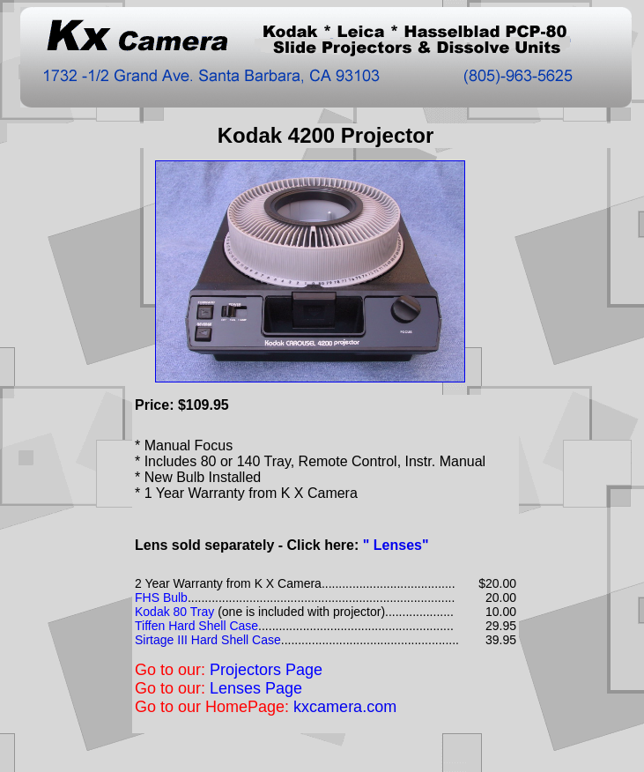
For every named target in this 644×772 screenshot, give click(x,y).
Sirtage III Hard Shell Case (208, 640)
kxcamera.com (344, 707)
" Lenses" (396, 545)
